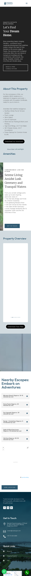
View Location (9, 487)
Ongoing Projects (12, 556)
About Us (9, 551)
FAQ (8, 560)
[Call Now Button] (27, 572)
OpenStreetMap (25, 477)
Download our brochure (14, 141)
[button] (4, 571)
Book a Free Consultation (11, 68)
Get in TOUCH (12, 226)
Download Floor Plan (15, 327)
